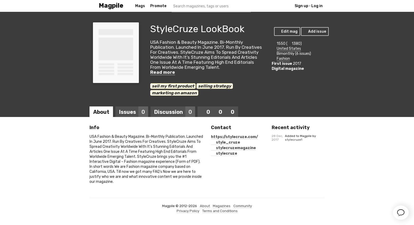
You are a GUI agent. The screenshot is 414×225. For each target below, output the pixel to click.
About (101, 112)
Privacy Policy (188, 211)
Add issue (314, 31)
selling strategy (214, 86)
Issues (133, 112)
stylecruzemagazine (233, 148)
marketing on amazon (174, 92)
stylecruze (224, 153)
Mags (140, 6)
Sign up (301, 6)
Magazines (221, 206)
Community (242, 206)
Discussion (174, 112)
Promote (158, 6)
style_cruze (225, 142)
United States (289, 48)
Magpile (111, 5)
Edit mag (287, 31)
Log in (317, 6)
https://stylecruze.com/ (234, 137)
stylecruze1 (293, 139)
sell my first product (173, 86)
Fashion (283, 58)
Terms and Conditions (220, 211)
